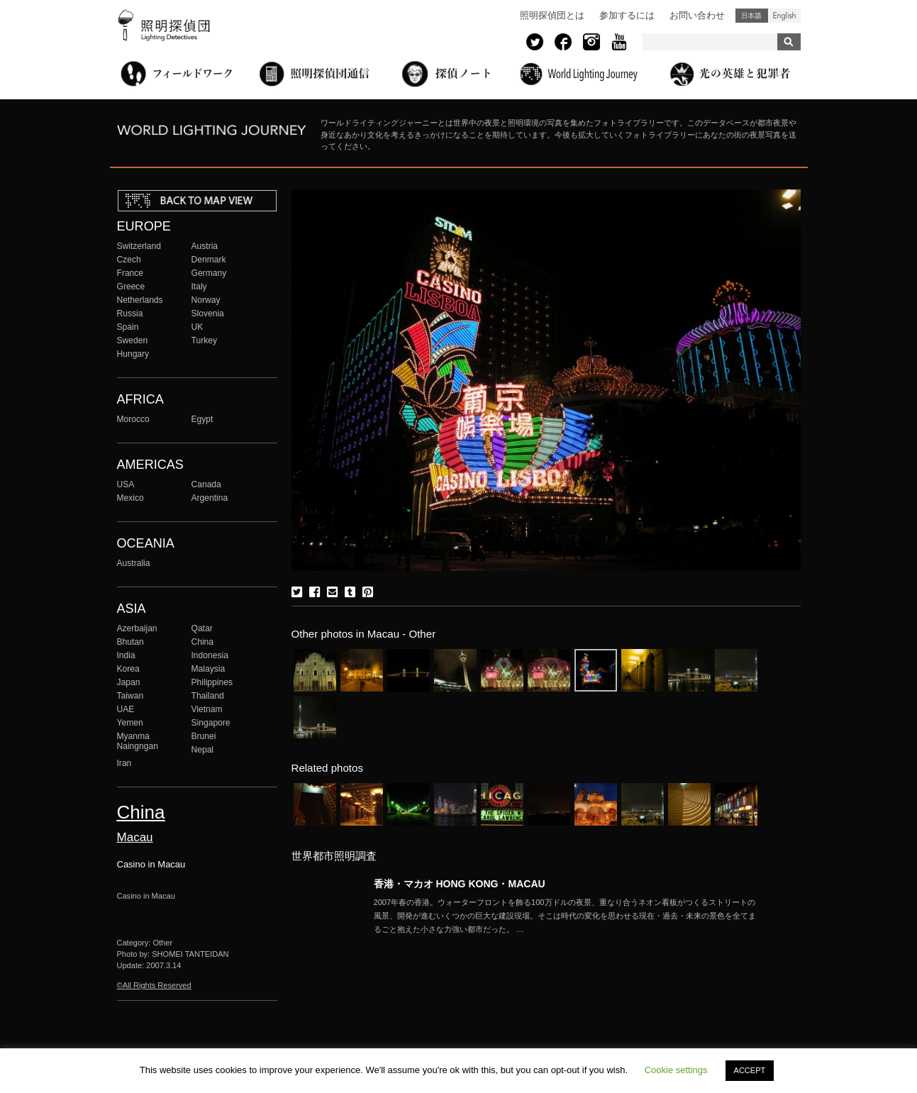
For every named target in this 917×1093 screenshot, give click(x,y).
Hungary (133, 354)
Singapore (210, 723)
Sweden (132, 340)
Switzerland (139, 246)
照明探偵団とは (552, 15)
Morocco (133, 419)
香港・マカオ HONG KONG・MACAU (459, 883)
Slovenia (207, 313)
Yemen (130, 723)
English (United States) (784, 16)
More (565, 916)
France (130, 273)
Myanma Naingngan (137, 741)
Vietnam (207, 709)
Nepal (202, 750)
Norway (206, 300)
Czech (129, 260)
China (202, 642)
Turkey (204, 340)
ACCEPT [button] (750, 1070)
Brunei (203, 736)
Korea (128, 669)
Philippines (212, 682)
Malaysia (208, 669)
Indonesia (209, 655)
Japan (128, 682)
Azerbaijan (137, 628)
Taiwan (130, 696)
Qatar (202, 628)
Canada (206, 484)
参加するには (627, 15)
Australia (133, 563)
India (126, 655)
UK (197, 327)
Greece (131, 287)
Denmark (208, 260)
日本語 (751, 16)
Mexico (130, 498)
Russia (130, 313)
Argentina (209, 498)
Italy (199, 287)
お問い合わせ (697, 15)
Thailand (207, 696)
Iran (124, 763)
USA (126, 484)
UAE (126, 709)
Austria (204, 246)
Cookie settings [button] (676, 1070)
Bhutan (130, 642)
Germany (209, 273)
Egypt (202, 419)
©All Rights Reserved (154, 985)
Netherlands (140, 300)
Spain (128, 327)
